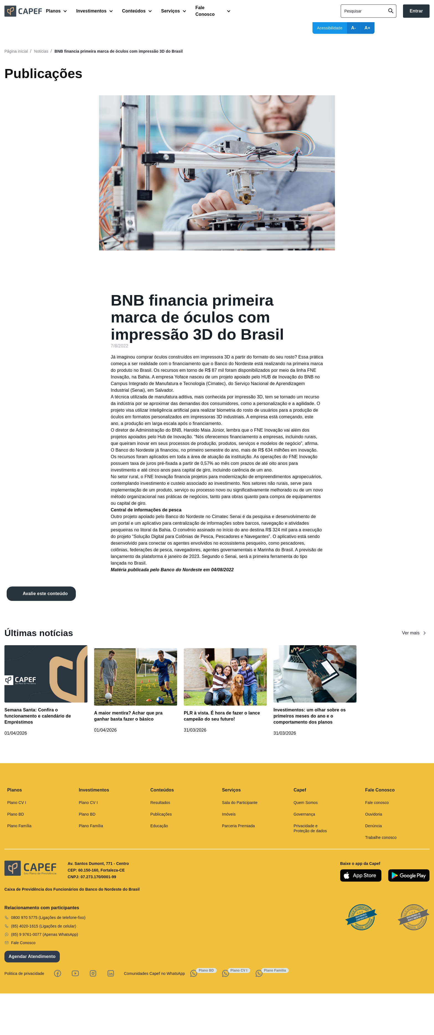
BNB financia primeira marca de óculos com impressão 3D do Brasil (119, 51)
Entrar (416, 11)
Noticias (41, 51)
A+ (367, 27)
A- (353, 27)
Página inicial (16, 51)
